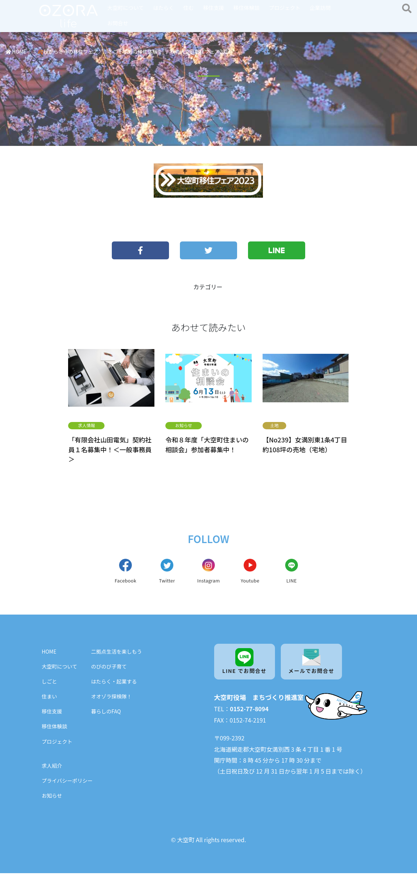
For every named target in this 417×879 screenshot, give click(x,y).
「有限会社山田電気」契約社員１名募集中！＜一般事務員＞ (110, 449)
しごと (49, 687)
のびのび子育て (109, 672)
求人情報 (86, 425)
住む (188, 7)
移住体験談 (246, 7)
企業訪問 (320, 7)
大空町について (125, 7)
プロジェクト (284, 7)
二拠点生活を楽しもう (116, 657)
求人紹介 (52, 771)
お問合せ (118, 23)
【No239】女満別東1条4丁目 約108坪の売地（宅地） (305, 444)
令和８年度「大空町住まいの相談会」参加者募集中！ (207, 444)
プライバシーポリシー (67, 786)
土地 (274, 425)
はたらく (163, 7)
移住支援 (213, 7)
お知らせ (183, 425)
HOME (49, 657)
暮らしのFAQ (106, 717)
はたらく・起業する (114, 687)
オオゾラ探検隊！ (111, 702)
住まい (49, 702)
